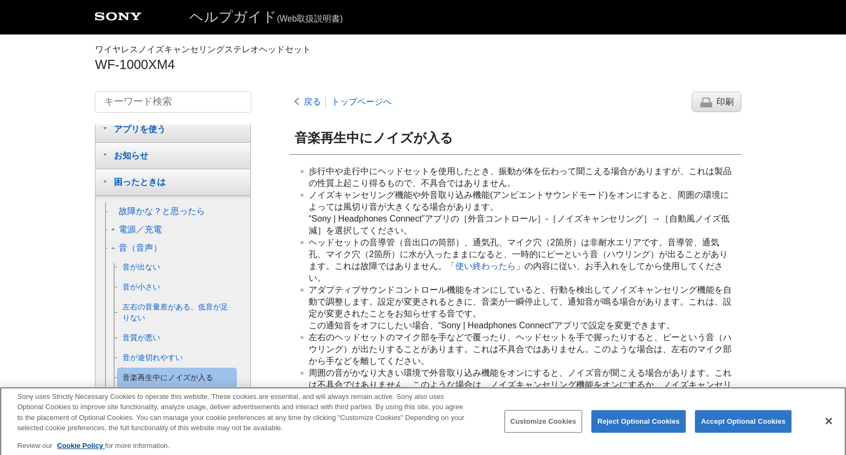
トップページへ (361, 101)
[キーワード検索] (173, 102)
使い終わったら (485, 266)
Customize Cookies (543, 429)
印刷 (725, 101)
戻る (312, 101)
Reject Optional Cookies (638, 429)
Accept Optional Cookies (743, 429)
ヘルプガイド (266, 17)
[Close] (829, 429)
